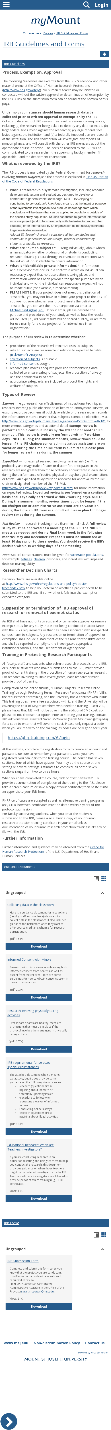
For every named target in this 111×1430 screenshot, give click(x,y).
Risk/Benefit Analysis (26, 354)
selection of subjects (25, 359)
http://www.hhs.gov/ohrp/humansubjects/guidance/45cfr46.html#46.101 (54, 421)
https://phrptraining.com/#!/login (39, 737)
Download (51, 946)
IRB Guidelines (14, 64)
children (39, 559)
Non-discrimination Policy (57, 1343)
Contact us (95, 1343)
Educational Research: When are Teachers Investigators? (30, 1147)
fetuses (26, 559)
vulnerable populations (86, 555)
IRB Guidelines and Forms (72, 33)
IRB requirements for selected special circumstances (29, 1064)
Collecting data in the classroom (30, 905)
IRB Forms (11, 1223)
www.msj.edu (16, 1343)
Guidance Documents (19, 867)
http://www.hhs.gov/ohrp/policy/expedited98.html (37, 488)
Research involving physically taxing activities (32, 1013)
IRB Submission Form (23, 1261)
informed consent (23, 363)
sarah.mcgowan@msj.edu (37, 1291)
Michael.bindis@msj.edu (27, 310)
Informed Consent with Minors (29, 959)
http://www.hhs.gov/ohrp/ (21, 90)
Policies (48, 33)
